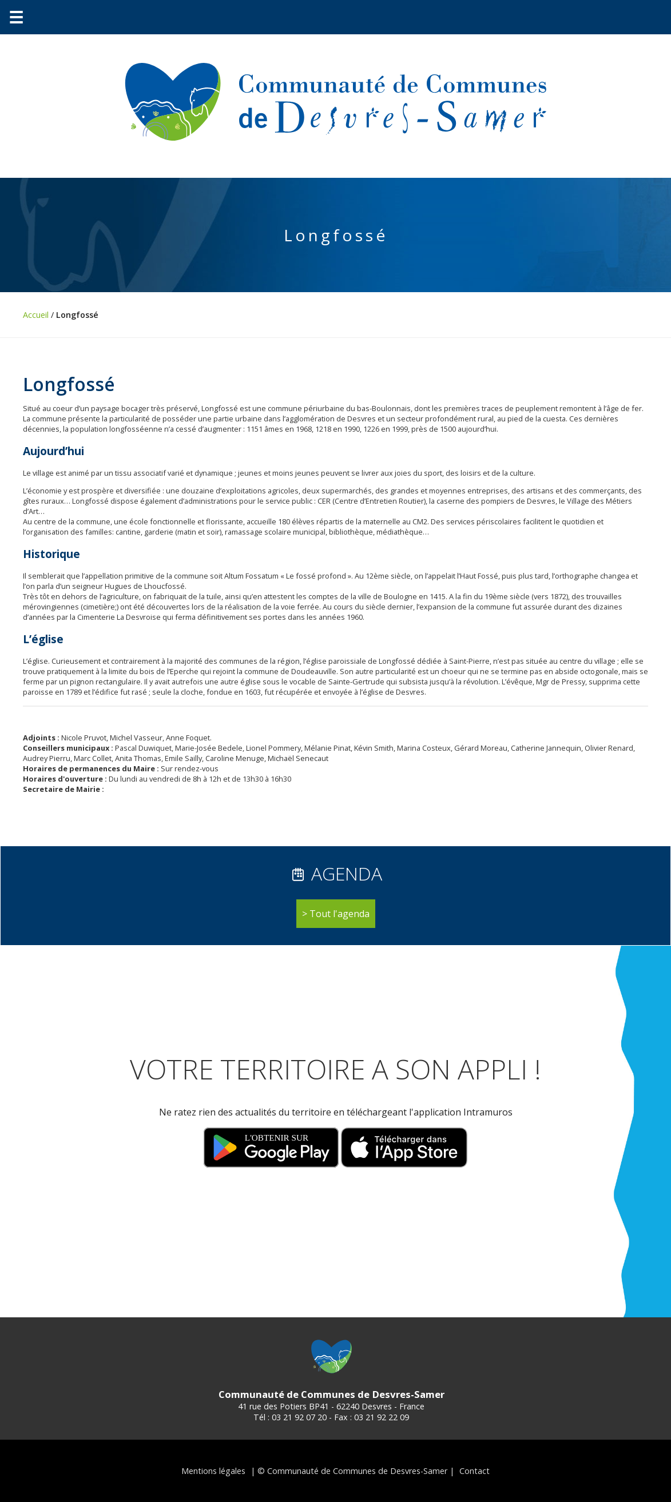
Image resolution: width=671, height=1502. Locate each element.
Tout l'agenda (339, 913)
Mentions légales (213, 1470)
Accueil (36, 314)
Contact (474, 1470)
